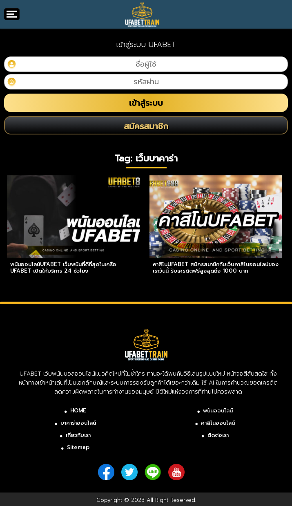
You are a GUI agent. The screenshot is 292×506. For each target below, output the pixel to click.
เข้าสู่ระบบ (146, 103)
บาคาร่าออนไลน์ (78, 423)
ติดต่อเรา (218, 435)
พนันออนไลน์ (218, 410)
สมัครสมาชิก (146, 126)
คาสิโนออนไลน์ (218, 423)
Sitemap (78, 447)
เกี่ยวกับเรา (78, 435)
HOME (78, 410)
